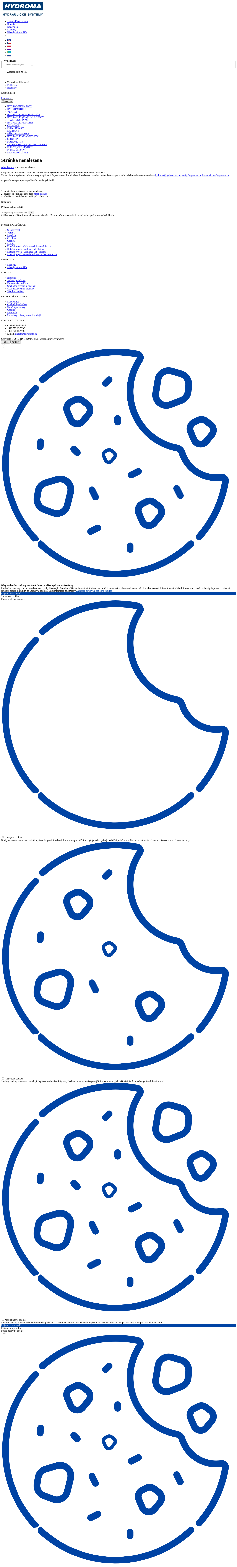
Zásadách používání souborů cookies (94, 591)
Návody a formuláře (17, 32)
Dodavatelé (12, 27)
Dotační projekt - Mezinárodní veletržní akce (29, 246)
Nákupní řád (13, 301)
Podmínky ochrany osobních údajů (24, 315)
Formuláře (12, 312)
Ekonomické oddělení (17, 283)
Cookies (11, 310)
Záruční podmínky (16, 307)
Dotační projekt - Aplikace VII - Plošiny (26, 251)
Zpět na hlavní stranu (17, 21)
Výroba (11, 232)
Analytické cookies (12, 1078)
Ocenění (11, 241)
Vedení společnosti (16, 280)
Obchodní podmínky (17, 304)
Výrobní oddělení (15, 291)
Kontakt (11, 24)
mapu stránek (40, 193)
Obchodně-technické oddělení (21, 286)
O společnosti (14, 230)
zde (111, 219)
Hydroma (11, 277)
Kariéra (11, 243)
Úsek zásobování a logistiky (20, 288)
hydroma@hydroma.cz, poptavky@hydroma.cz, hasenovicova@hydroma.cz (192, 175)
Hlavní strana (7, 167)
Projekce (11, 235)
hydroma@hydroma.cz (26, 333)
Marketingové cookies (14, 1320)
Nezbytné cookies (12, 837)
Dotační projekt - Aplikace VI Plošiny (25, 249)
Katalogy (11, 29)
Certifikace (12, 238)
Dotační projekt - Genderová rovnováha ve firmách (32, 254)
